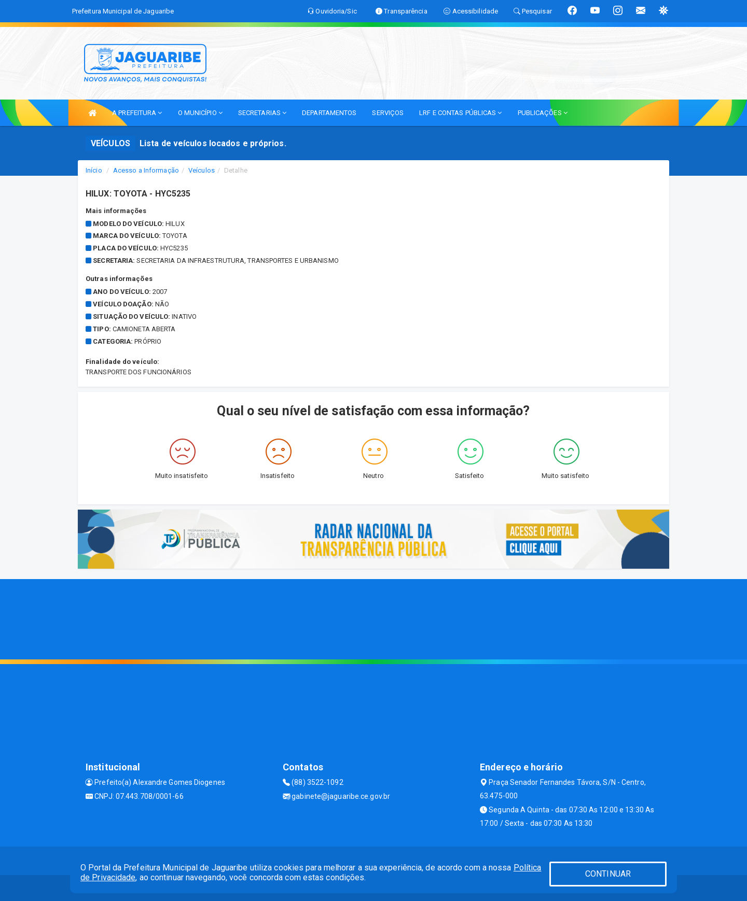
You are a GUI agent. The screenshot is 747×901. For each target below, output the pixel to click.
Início (94, 170)
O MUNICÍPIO (200, 113)
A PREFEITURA (137, 113)
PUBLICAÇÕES (543, 113)
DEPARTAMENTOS (329, 113)
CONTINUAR (608, 874)
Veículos (201, 170)
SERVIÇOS (388, 113)
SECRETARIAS (262, 113)
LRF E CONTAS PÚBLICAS (460, 113)
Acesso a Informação (146, 170)
